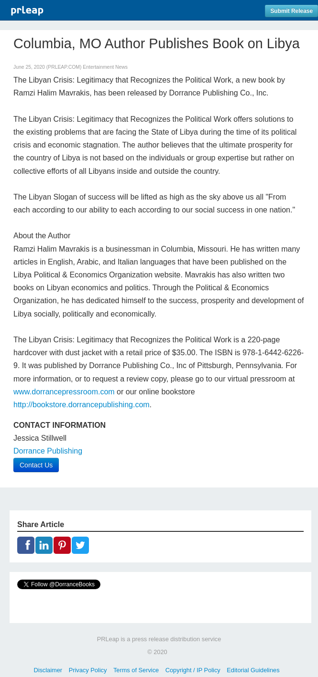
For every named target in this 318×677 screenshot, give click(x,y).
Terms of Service (136, 670)
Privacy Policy (88, 670)
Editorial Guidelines (253, 670)
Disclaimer (47, 670)
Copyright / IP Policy (192, 670)
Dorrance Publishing (47, 451)
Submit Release (291, 11)
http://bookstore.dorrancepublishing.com (81, 405)
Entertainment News (105, 67)
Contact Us (36, 465)
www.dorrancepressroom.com (64, 392)
